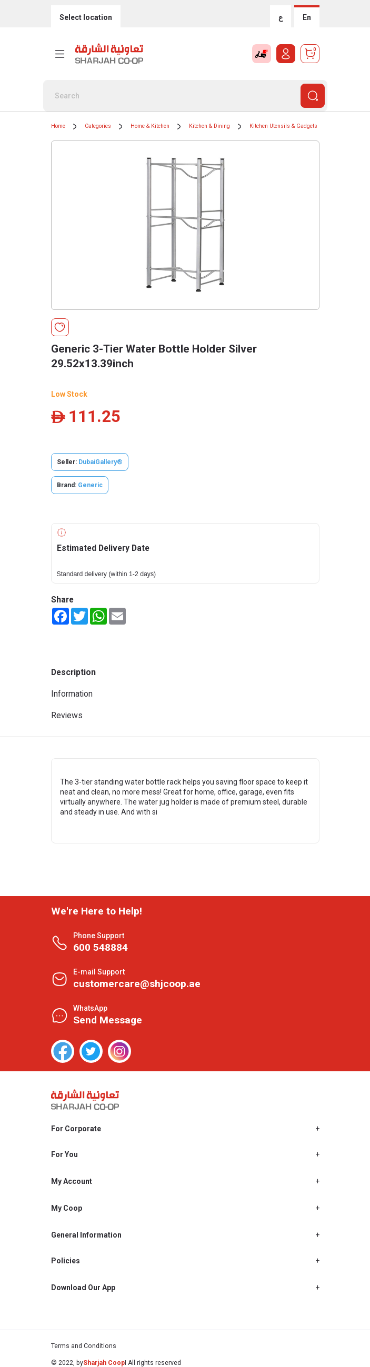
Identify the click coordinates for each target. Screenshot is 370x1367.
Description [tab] (73, 672)
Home (58, 126)
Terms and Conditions (83, 1346)
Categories (98, 126)
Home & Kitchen (150, 126)
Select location (85, 17)
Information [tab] (72, 694)
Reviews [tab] (67, 715)
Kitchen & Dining (209, 126)
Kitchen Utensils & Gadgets (283, 126)
